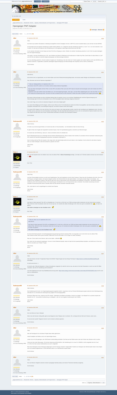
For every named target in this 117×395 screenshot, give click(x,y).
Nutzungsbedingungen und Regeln (93, 391)
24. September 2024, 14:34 (32, 171)
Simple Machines (21, 391)
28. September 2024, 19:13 (32, 253)
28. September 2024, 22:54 (32, 285)
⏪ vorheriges (93, 29)
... (26, 33)
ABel (14, 38)
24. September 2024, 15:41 (32, 196)
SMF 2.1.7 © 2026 (14, 391)
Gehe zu (84, 382)
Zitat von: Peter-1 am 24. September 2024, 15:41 (40, 219)
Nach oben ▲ (103, 391)
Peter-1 (15, 152)
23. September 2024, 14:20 (32, 71)
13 (29, 33)
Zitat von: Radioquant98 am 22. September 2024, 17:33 (41, 84)
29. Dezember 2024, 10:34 (32, 327)
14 (30, 33)
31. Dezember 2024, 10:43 (32, 357)
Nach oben (15, 376)
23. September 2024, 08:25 (32, 38)
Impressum (81, 391)
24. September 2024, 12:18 (32, 152)
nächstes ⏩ (101, 29)
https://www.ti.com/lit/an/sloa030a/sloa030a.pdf (88, 258)
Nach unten (15, 33)
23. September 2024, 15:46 (32, 121)
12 (27, 33)
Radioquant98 (17, 121)
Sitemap (27, 391)
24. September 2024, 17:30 (32, 216)
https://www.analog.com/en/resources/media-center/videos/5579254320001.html (77, 270)
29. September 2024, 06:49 (32, 307)
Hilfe (85, 391)
